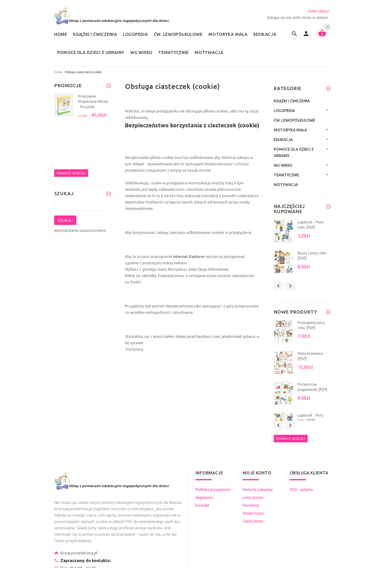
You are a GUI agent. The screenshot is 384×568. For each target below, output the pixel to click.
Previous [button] (278, 285)
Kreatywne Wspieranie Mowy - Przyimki (93, 101)
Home (58, 72)
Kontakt (202, 505)
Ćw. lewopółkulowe (294, 120)
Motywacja (286, 184)
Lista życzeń (253, 497)
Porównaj (251, 505)
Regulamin (204, 497)
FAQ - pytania (301, 489)
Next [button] (290, 285)
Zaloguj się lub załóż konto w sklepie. (298, 18)
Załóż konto (253, 521)
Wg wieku (283, 165)
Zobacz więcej (71, 173)
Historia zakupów (258, 489)
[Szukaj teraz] (82, 206)
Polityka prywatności (213, 489)
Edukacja (283, 139)
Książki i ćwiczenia (292, 101)
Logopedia (284, 110)
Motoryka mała (290, 130)
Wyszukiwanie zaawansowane (80, 230)
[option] (82, 107)
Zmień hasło (253, 513)
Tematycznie (286, 175)
